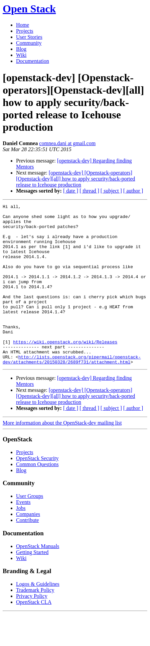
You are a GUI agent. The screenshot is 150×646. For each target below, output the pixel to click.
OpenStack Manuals (37, 578)
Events (23, 534)
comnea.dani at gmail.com (67, 143)
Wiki (21, 55)
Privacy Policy (31, 628)
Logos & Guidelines (37, 616)
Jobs (20, 540)
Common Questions (37, 496)
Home (22, 25)
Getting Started (32, 584)
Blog (21, 49)
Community (28, 43)
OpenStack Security (37, 490)
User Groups (29, 528)
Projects (24, 31)
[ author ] (133, 191)
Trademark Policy (35, 622)
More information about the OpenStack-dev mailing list (62, 455)
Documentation (32, 61)
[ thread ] (89, 191)
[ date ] (70, 191)
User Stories (29, 37)
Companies (28, 546)
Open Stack (29, 9)
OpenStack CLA (33, 634)
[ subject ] (111, 191)
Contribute (27, 552)
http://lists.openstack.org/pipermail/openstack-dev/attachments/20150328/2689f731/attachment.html (72, 391)
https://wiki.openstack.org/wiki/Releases (65, 370)
